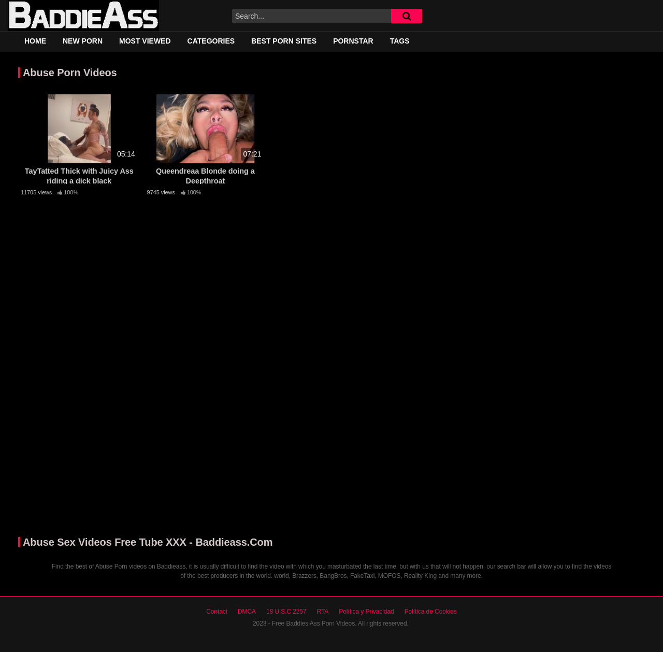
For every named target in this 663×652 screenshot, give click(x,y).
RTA (323, 611)
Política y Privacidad (366, 611)
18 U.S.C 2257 (286, 611)
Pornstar (353, 41)
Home (35, 41)
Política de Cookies (431, 611)
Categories (211, 41)
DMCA (247, 611)
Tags (400, 41)
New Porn (83, 41)
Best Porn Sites (283, 41)
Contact (216, 611)
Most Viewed (145, 41)
